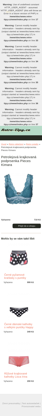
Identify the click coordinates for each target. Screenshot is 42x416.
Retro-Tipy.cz (15, 130)
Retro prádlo (32, 144)
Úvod (3, 144)
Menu (8, 12)
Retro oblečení (16, 144)
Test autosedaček (30, 403)
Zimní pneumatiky (11, 403)
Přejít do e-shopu (26, 226)
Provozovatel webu (31, 406)
